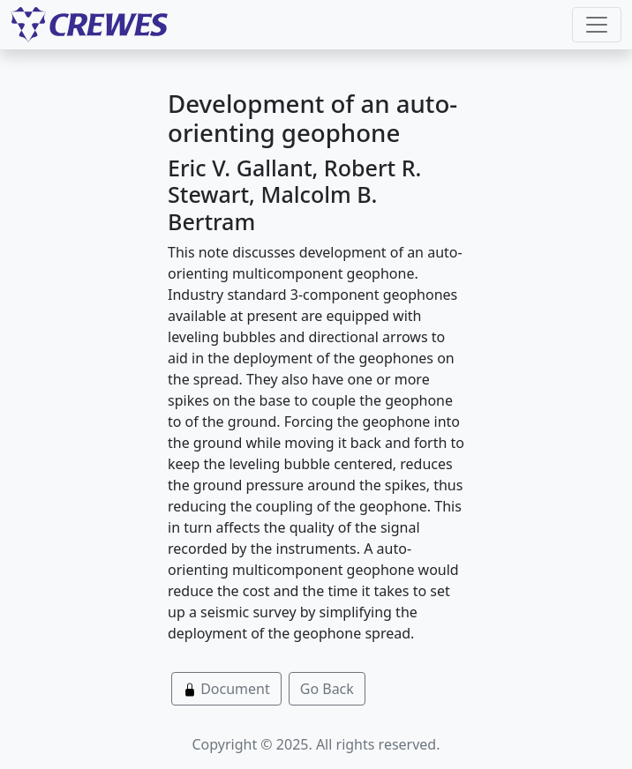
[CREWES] (89, 24)
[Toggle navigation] (596, 24)
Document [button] (226, 688)
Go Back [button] (327, 688)
